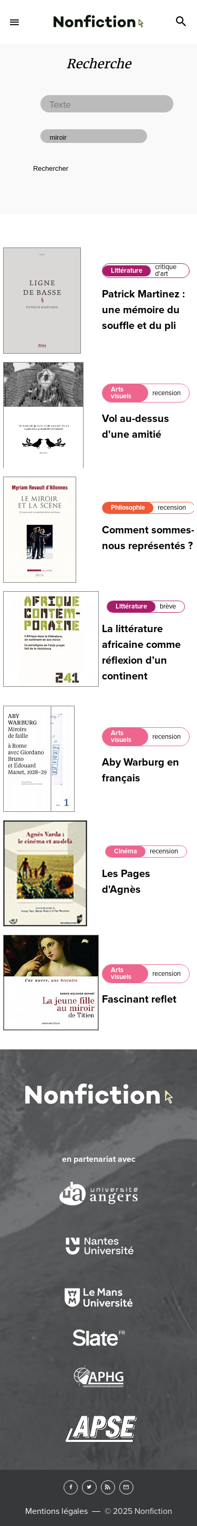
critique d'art (166, 270)
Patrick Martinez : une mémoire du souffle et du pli (143, 310)
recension (166, 393)
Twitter (89, 1487)
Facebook (71, 1487)
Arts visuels (121, 392)
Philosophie (128, 507)
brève (168, 606)
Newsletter (126, 1487)
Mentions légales (56, 1511)
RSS (108, 1487)
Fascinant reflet (139, 999)
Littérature (126, 270)
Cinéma (125, 851)
